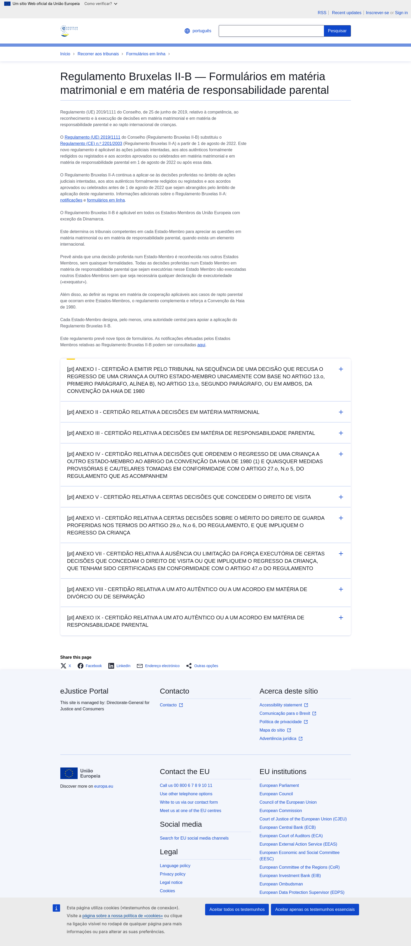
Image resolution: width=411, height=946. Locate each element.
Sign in (401, 12)
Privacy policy (173, 874)
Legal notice (171, 882)
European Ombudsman (281, 884)
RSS (322, 12)
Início (65, 54)
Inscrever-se (377, 12)
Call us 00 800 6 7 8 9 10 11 (186, 785)
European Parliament (279, 785)
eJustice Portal (84, 691)
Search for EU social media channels (194, 838)
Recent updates (346, 12)
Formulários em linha (145, 54)
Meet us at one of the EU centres (190, 810)
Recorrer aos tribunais (98, 54)
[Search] (337, 31)
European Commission (281, 810)
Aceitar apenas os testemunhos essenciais (315, 909)
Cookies (167, 891)
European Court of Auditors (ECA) (291, 836)
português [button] (197, 31)
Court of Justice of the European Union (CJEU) (303, 819)
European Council (276, 794)
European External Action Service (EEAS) (298, 844)
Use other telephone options (186, 794)
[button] (67, 666)
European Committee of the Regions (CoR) (300, 867)
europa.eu (103, 786)
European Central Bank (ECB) (288, 827)
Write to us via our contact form (189, 802)
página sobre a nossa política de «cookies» (122, 915)
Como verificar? (100, 3)
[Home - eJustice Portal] (69, 31)
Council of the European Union (288, 802)
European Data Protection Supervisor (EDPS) (302, 892)
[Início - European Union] (80, 773)
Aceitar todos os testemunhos (237, 909)
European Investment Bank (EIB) (290, 875)
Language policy (175, 865)
